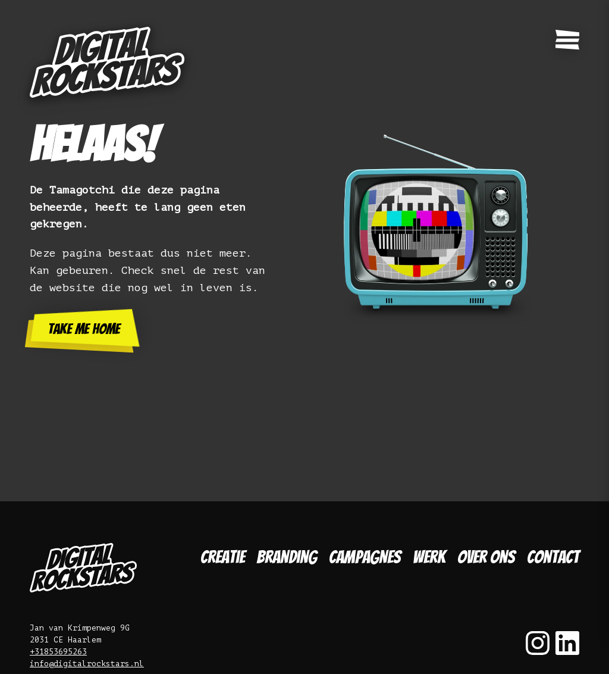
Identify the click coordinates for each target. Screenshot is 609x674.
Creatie (222, 557)
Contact (553, 557)
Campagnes (365, 557)
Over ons (486, 557)
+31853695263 (58, 651)
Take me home (84, 329)
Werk (429, 557)
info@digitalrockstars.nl (87, 663)
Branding (287, 557)
